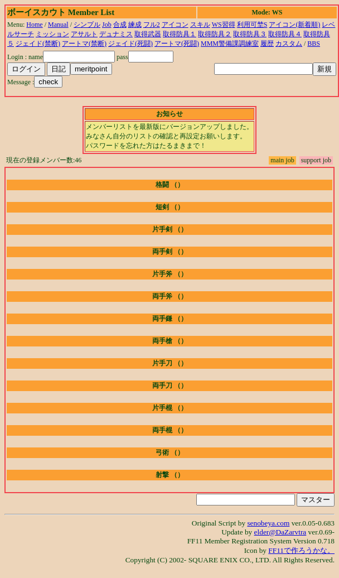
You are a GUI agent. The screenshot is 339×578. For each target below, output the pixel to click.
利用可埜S (252, 24)
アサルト (84, 34)
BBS (313, 43)
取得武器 (147, 34)
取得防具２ (214, 34)
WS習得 (223, 24)
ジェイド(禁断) (38, 43)
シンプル (87, 24)
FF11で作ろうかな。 (301, 550)
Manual (58, 24)
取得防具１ (179, 34)
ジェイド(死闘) (130, 43)
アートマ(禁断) (84, 43)
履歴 (267, 43)
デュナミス (116, 34)
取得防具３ (250, 34)
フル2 (151, 24)
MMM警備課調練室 (230, 43)
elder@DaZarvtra (280, 532)
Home (34, 24)
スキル (200, 24)
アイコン (175, 24)
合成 (120, 24)
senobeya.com (268, 523)
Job (107, 24)
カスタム (288, 43)
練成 (135, 24)
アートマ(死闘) (176, 43)
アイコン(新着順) (294, 24)
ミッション (52, 34)
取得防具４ (285, 34)
